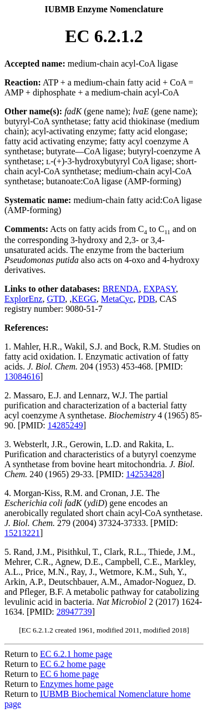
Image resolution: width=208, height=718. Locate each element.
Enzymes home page (76, 684)
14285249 (65, 425)
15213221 (22, 533)
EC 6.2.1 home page (76, 654)
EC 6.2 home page (72, 664)
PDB (146, 299)
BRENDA (121, 289)
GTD (56, 299)
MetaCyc (117, 299)
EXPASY (159, 289)
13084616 (22, 376)
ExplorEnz (23, 299)
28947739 (74, 611)
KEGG (84, 299)
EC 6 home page (69, 674)
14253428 (143, 474)
